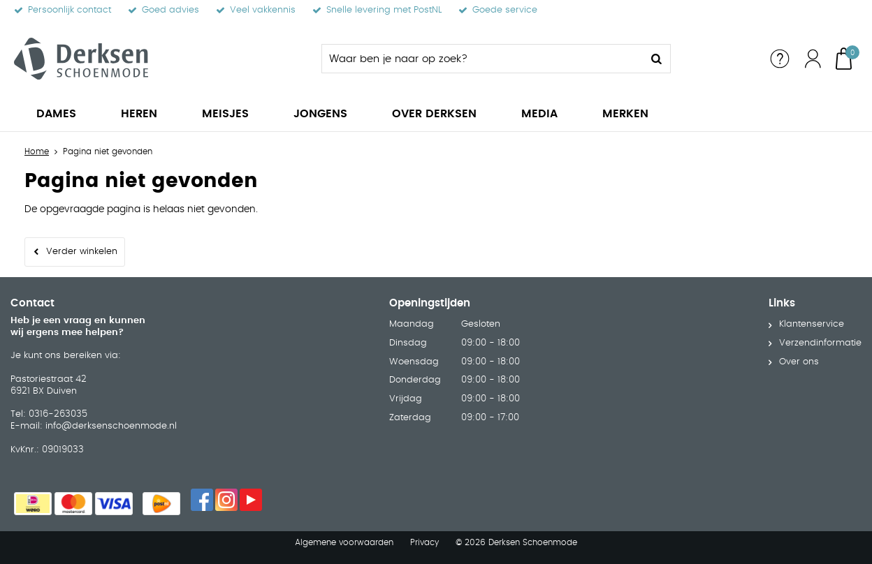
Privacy (424, 542)
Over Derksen (434, 113)
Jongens (320, 113)
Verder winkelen (81, 251)
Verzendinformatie (820, 343)
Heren (139, 113)
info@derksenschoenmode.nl (111, 426)
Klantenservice (811, 324)
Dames (56, 113)
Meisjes (225, 113)
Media (539, 113)
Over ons (799, 361)
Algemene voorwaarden (344, 542)
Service (780, 58)
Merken (625, 113)
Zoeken (656, 59)
